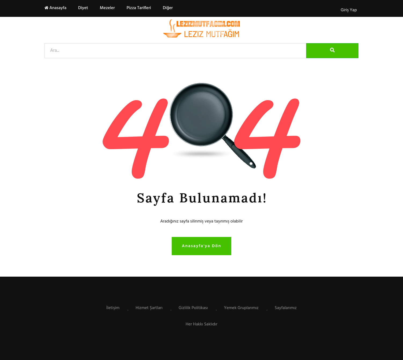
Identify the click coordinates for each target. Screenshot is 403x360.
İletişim (112, 308)
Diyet (82, 8)
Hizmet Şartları (148, 308)
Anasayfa (55, 8)
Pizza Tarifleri (138, 8)
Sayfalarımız (286, 308)
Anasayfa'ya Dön (201, 246)
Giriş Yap (349, 10)
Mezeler (107, 8)
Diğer (167, 8)
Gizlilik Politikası (193, 308)
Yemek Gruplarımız (241, 308)
